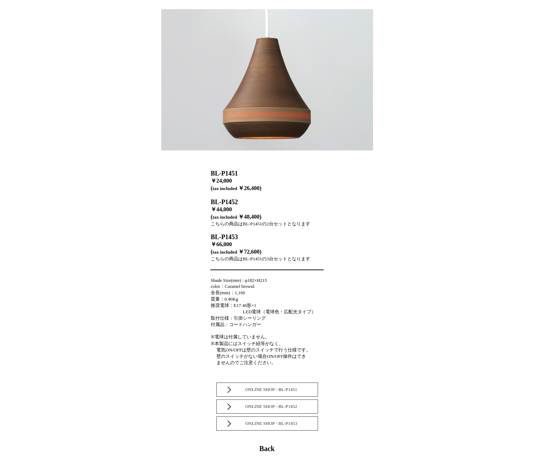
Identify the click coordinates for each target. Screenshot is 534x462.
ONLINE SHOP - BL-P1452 (271, 406)
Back (267, 448)
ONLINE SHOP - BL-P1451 (271, 389)
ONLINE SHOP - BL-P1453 (271, 423)
